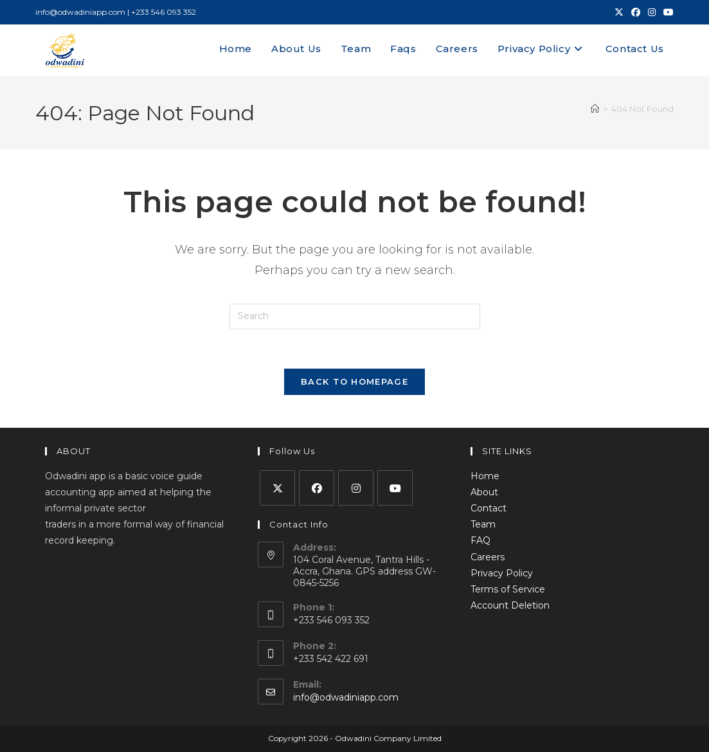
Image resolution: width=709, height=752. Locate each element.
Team (483, 524)
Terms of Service (508, 589)
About (484, 492)
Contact (489, 508)
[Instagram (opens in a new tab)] (652, 12)
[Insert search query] (354, 316)
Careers (488, 557)
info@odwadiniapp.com (346, 697)
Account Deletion (510, 605)
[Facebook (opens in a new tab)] (635, 12)
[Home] (595, 109)
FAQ (480, 540)
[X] (277, 488)
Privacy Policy (502, 573)
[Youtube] (395, 488)
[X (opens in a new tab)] (619, 12)
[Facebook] (316, 488)
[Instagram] (355, 488)
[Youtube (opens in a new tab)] (667, 12)
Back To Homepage (354, 381)
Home (485, 476)
